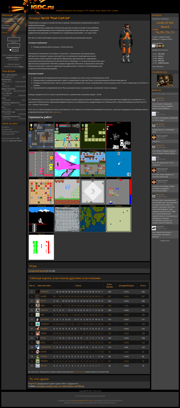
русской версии (78, 400)
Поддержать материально (12, 19)
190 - (158, 56)
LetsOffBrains (79, 386)
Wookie (93, 206)
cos (59, 386)
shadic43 (49, 386)
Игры (98, 10)
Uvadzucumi (41, 206)
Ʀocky (93, 178)
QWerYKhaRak (67, 386)
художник (57, 112)
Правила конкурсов (64, 10)
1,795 (17, 138)
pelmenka (93, 150)
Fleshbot (118, 206)
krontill (67, 206)
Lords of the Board (165, 25)
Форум (92, 10)
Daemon (41, 150)
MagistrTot (32, 383)
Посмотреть (79, 372)
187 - (161, 63)
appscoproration (15, 141)
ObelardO (41, 123)
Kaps (119, 123)
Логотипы (6, 25)
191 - (158, 54)
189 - (158, 58)
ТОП (86, 10)
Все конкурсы (78, 10)
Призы (103, 10)
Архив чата (165, 240)
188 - (158, 61)
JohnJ (118, 178)
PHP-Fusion (89, 400)
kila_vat (41, 234)
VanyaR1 (41, 178)
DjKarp (67, 178)
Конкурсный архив (36, 271)
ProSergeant (40, 386)
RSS (109, 10)
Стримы (115, 10)
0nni (67, 150)
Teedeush (118, 150)
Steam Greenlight (8, 21)
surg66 (67, 123)
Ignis (56, 386)
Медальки (6, 28)
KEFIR (93, 123)
